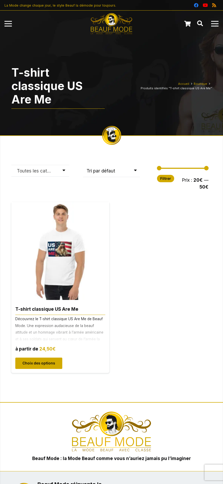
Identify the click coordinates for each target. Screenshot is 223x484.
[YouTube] (205, 5)
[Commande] (111, 171)
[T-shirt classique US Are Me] (60, 205)
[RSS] (214, 5)
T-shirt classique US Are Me (46, 309)
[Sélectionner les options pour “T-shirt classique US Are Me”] (38, 363)
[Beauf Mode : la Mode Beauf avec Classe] (111, 23)
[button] (200, 23)
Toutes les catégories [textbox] (37, 171)
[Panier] (187, 24)
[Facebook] (196, 5)
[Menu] (8, 23)
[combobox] (40, 170)
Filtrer (165, 178)
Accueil (183, 84)
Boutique (200, 84)
